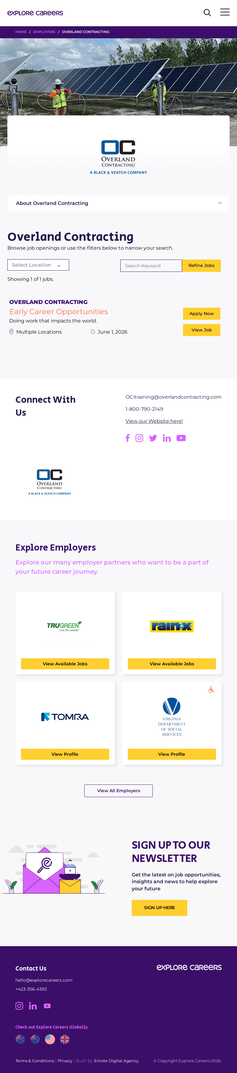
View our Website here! (154, 421)
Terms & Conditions (34, 1060)
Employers (44, 32)
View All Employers (118, 790)
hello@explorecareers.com (44, 980)
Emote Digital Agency (116, 1060)
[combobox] (38, 265)
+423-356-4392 (31, 989)
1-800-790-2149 (144, 409)
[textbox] (38, 265)
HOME (21, 32)
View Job (202, 330)
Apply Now (201, 313)
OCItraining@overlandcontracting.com (174, 397)
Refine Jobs (201, 265)
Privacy (65, 1060)
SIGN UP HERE (159, 907)
